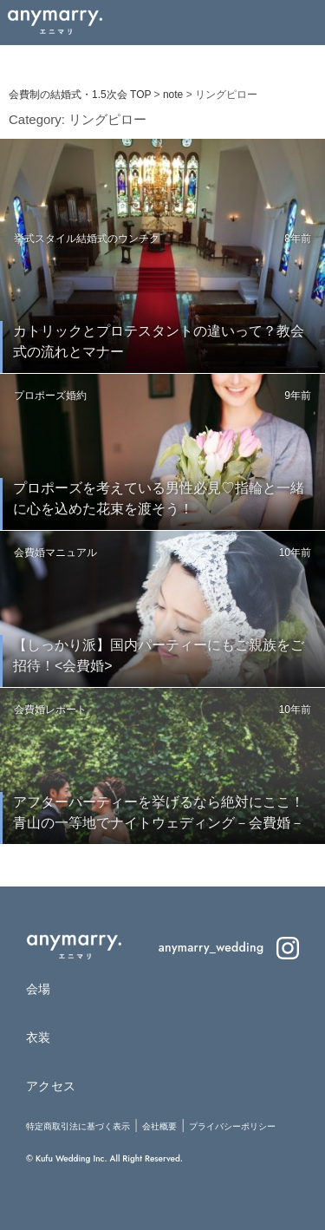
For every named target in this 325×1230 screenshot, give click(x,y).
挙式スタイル (45, 238)
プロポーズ (40, 395)
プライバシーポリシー (232, 1126)
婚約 (76, 395)
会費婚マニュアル (55, 552)
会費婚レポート (50, 709)
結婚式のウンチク (117, 238)
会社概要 (159, 1126)
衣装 (38, 1037)
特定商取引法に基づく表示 (78, 1126)
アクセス (50, 1086)
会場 (38, 989)
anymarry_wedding (229, 947)
